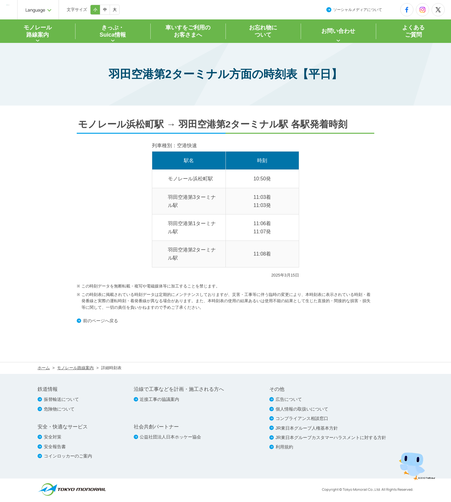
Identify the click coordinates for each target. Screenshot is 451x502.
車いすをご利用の (187, 32)
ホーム (44, 369)
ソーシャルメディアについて (357, 10)
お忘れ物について (263, 31)
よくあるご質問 (413, 31)
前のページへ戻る (104, 321)
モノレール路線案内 (75, 369)
